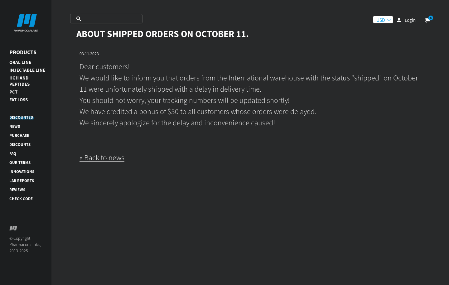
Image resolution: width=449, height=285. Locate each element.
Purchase (19, 135)
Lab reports (21, 180)
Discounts (20, 144)
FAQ (12, 153)
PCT (13, 92)
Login (410, 20)
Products (22, 52)
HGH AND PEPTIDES (19, 81)
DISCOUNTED (21, 117)
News (14, 126)
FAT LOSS (18, 100)
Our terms (20, 162)
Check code (21, 198)
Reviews (17, 189)
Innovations (21, 171)
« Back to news (102, 157)
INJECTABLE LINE (27, 70)
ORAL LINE (20, 62)
